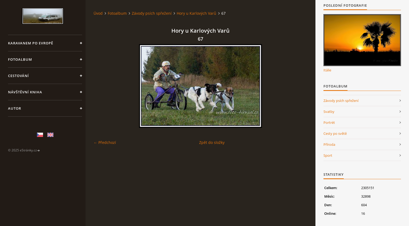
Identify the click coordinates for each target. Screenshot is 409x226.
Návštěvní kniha (25, 92)
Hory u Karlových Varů (196, 13)
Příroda (329, 144)
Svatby (328, 111)
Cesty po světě (335, 133)
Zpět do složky (212, 142)
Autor (14, 108)
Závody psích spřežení (152, 13)
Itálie (327, 70)
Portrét (329, 122)
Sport (327, 155)
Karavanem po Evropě (30, 43)
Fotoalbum (20, 59)
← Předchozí (105, 142)
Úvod (98, 13)
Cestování (18, 75)
